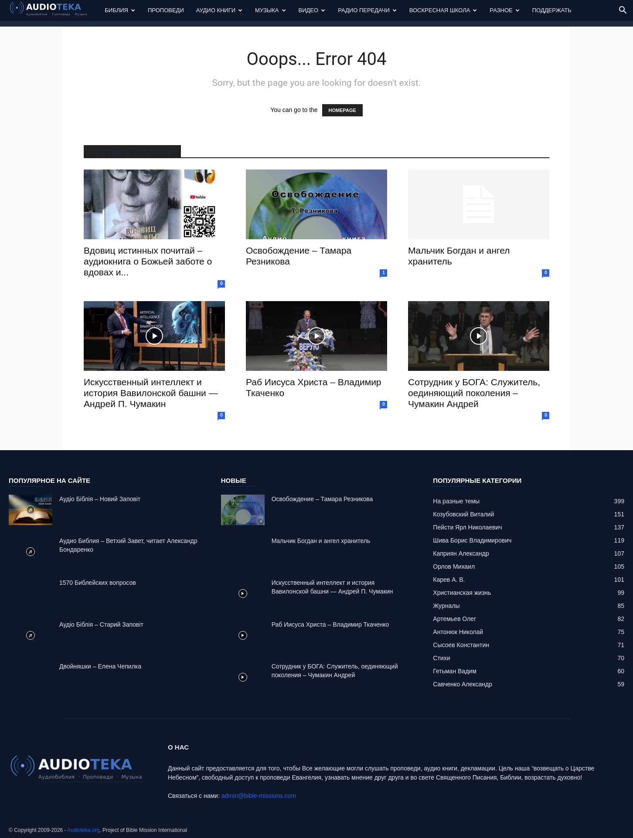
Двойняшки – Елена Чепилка (100, 666)
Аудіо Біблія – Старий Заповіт (101, 624)
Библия (120, 10)
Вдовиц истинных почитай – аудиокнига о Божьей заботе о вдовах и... (148, 261)
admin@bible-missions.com (258, 795)
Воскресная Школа (443, 10)
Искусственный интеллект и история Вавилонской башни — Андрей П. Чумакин (151, 393)
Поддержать (552, 10)
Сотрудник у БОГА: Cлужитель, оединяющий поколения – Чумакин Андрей (474, 393)
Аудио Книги (219, 10)
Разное (504, 10)
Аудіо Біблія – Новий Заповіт (99, 498)
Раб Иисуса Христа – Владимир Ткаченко (330, 624)
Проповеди (166, 10)
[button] (622, 11)
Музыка (270, 10)
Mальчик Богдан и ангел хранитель (321, 540)
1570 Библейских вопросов (97, 582)
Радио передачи (367, 10)
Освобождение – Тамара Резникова (322, 498)
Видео (312, 10)
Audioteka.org (83, 830)
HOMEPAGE (342, 110)
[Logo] (54, 10)
